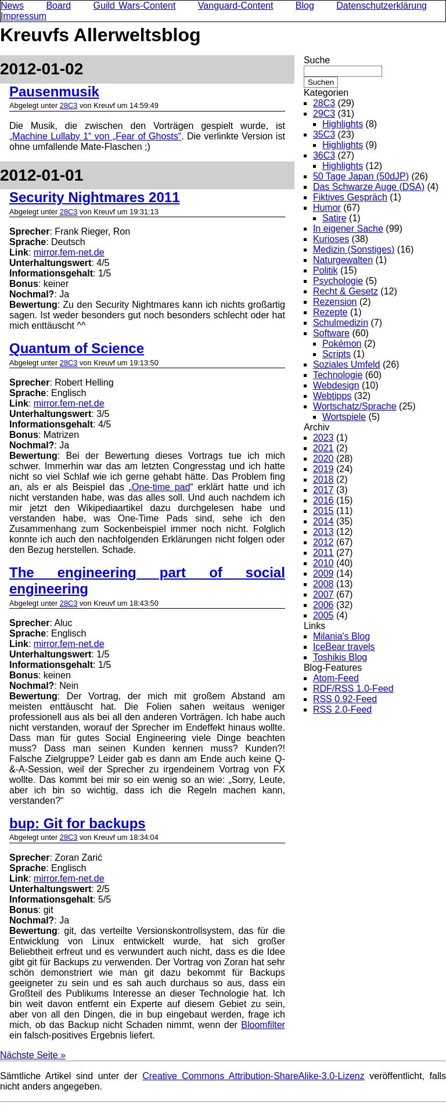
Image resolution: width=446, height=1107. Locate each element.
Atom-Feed (336, 678)
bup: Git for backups (77, 823)
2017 (323, 490)
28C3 (69, 105)
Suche (317, 60)
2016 (323, 500)
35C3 (324, 134)
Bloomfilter (263, 1025)
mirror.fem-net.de (69, 252)
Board (58, 5)
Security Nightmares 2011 (94, 197)
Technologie (337, 375)
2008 (323, 584)
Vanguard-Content (236, 5)
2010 (323, 563)
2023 (323, 438)
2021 (323, 448)
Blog (305, 5)
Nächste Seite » (33, 1055)
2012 (323, 542)
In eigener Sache (348, 228)
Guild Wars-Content (134, 5)
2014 (323, 521)
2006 (323, 605)
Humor (327, 208)
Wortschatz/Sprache (355, 406)
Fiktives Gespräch (350, 197)
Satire (334, 218)
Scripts (336, 354)
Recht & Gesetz (345, 291)
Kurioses (331, 239)
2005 (323, 615)
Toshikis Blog (340, 657)
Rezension (335, 302)
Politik (325, 270)
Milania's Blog (341, 636)
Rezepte (330, 312)
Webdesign (336, 385)
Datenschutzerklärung (381, 5)
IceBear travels (344, 647)
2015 (323, 511)
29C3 (324, 113)
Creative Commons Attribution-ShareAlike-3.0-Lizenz (253, 1076)
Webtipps (332, 396)
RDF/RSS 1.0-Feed (353, 688)
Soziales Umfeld (346, 364)
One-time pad (161, 487)
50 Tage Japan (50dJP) (361, 176)
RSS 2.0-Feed (342, 709)
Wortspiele (344, 417)
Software (331, 333)
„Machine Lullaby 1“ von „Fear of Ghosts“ (95, 136)
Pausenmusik (54, 91)
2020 (323, 458)
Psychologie (338, 281)
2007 (323, 594)
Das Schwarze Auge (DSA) (369, 187)
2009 (323, 573)
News (12, 5)
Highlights (342, 124)
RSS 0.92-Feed (345, 699)
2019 (323, 469)
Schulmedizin (340, 323)
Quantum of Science (76, 348)
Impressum (23, 16)
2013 (323, 532)
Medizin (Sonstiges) (354, 249)
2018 (323, 479)
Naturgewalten (343, 260)
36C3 (324, 155)
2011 (323, 553)
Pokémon (342, 343)
